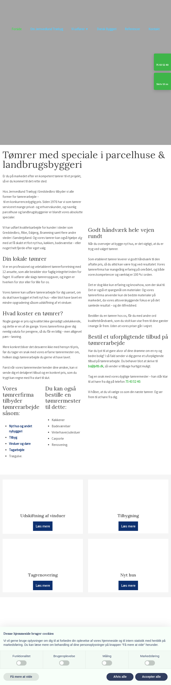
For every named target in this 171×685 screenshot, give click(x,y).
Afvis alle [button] (119, 676)
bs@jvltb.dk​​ (95, 366)
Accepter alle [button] (151, 676)
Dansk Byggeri (106, 29)
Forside (17, 29)
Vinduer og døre (20, 444)
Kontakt (153, 29)
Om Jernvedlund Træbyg (46, 29)
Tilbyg (13, 437)
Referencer (132, 29)
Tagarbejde (16, 450)
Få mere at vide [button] (21, 676)
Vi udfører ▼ (79, 29)
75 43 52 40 (132, 382)
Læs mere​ (43, 526)
